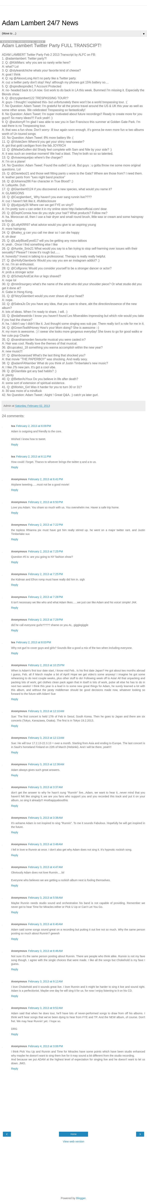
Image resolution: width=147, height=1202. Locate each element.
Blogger (81, 1198)
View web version (73, 1141)
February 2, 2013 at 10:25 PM (46, 665)
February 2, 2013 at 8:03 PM (33, 642)
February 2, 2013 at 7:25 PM (45, 551)
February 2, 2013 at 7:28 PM (45, 597)
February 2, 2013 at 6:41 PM (45, 479)
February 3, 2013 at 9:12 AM (45, 981)
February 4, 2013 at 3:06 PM (45, 1046)
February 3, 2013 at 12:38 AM (46, 764)
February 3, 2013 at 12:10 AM (46, 711)
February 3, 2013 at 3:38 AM (45, 817)
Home (73, 1134)
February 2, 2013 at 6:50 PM (45, 502)
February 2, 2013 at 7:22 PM (45, 524)
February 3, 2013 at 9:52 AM (45, 1007)
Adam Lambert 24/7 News (40, 23)
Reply (14, 444)
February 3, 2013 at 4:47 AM (45, 867)
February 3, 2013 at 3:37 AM (45, 787)
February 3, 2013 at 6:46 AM (45, 950)
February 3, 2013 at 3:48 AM (45, 844)
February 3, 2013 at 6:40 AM (45, 924)
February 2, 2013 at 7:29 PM (45, 619)
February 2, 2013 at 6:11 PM (33, 456)
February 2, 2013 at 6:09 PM (33, 426)
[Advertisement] (73, 10)
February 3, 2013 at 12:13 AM (46, 737)
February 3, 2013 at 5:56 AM (45, 897)
